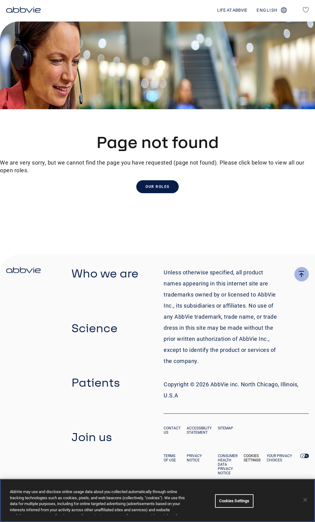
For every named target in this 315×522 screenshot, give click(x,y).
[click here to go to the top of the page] (301, 274)
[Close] (305, 500)
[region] (157, 500)
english (267, 10)
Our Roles (157, 187)
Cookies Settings (252, 458)
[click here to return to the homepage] (23, 11)
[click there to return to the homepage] (23, 271)
